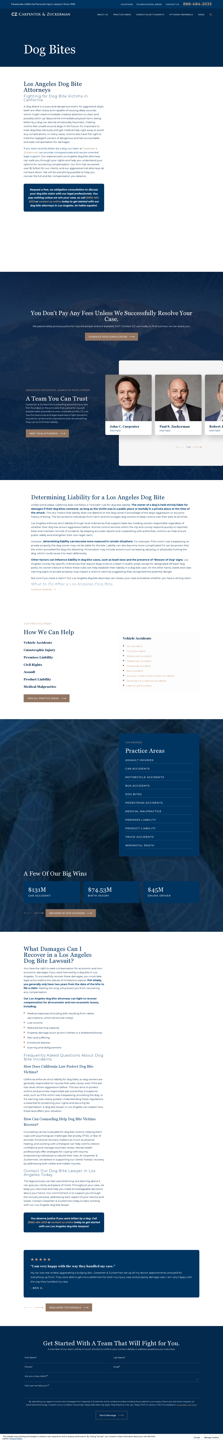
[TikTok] (185, 1413)
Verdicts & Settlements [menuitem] (150, 14)
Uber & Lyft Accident (139, 639)
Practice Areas (137, 1403)
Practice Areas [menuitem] (122, 14)
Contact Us (172, 4)
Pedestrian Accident (139, 615)
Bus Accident (135, 625)
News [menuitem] (201, 14)
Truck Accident (136, 605)
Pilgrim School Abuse (149, 4)
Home (100, 1403)
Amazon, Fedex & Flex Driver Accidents (150, 629)
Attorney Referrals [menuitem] (181, 14)
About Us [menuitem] (102, 14)
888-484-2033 (197, 4)
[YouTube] (193, 1405)
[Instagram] (176, 1405)
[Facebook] (176, 1413)
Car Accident (134, 600)
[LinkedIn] (185, 1405)
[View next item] (39, 867)
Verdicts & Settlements (110, 1418)
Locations (127, 4)
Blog (132, 1410)
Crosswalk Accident (139, 620)
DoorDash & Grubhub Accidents (146, 634)
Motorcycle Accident (139, 610)
